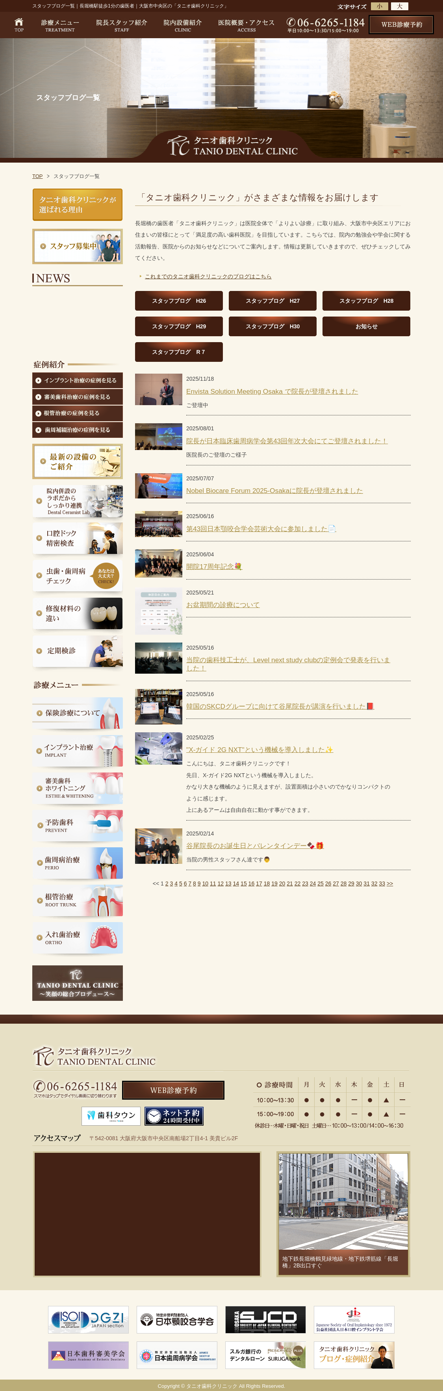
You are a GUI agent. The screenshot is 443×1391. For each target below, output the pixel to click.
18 (267, 883)
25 (320, 883)
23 (305, 883)
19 (274, 883)
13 (228, 883)
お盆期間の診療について (223, 605)
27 (336, 883)
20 (282, 883)
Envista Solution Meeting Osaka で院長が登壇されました (272, 391)
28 (344, 883)
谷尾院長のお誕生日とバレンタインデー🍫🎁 (255, 846)
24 (313, 883)
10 (205, 883)
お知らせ (367, 326)
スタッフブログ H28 (366, 301)
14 (236, 883)
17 (259, 883)
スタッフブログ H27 (273, 301)
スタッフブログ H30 (273, 326)
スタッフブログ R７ (179, 352)
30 (359, 883)
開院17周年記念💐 (214, 566)
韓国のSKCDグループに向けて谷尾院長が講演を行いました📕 (280, 706)
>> (390, 883)
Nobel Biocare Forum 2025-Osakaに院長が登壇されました (274, 491)
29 (351, 883)
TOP (37, 176)
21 (290, 883)
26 (328, 883)
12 (221, 883)
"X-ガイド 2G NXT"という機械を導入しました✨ (260, 750)
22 (298, 883)
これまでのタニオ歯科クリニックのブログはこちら (208, 276)
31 (366, 883)
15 (244, 883)
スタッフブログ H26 (179, 301)
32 (374, 883)
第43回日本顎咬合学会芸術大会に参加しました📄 (261, 529)
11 (213, 883)
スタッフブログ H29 (179, 326)
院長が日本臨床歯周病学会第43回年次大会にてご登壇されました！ (287, 441)
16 (251, 883)
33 (382, 883)
